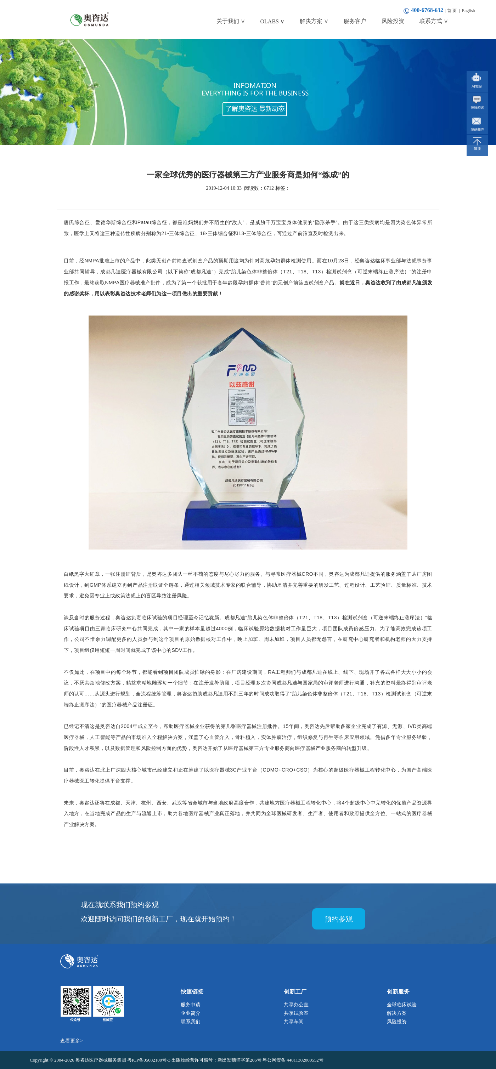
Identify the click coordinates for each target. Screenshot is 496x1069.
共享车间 (294, 1021)
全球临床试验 (402, 1004)
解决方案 (397, 1013)
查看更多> (71, 1041)
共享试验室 (296, 1013)
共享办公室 (296, 1004)
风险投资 (397, 1021)
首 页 (452, 10)
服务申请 (191, 1004)
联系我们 (191, 1021)
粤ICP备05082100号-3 (149, 1060)
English (468, 10)
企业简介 (191, 1013)
